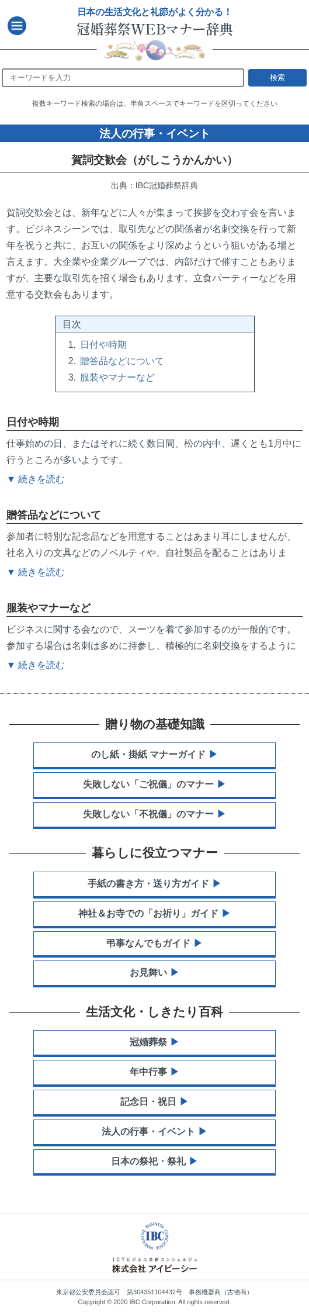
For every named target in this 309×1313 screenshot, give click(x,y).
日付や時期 (103, 345)
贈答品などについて (122, 361)
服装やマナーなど (117, 377)
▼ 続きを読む (35, 665)
